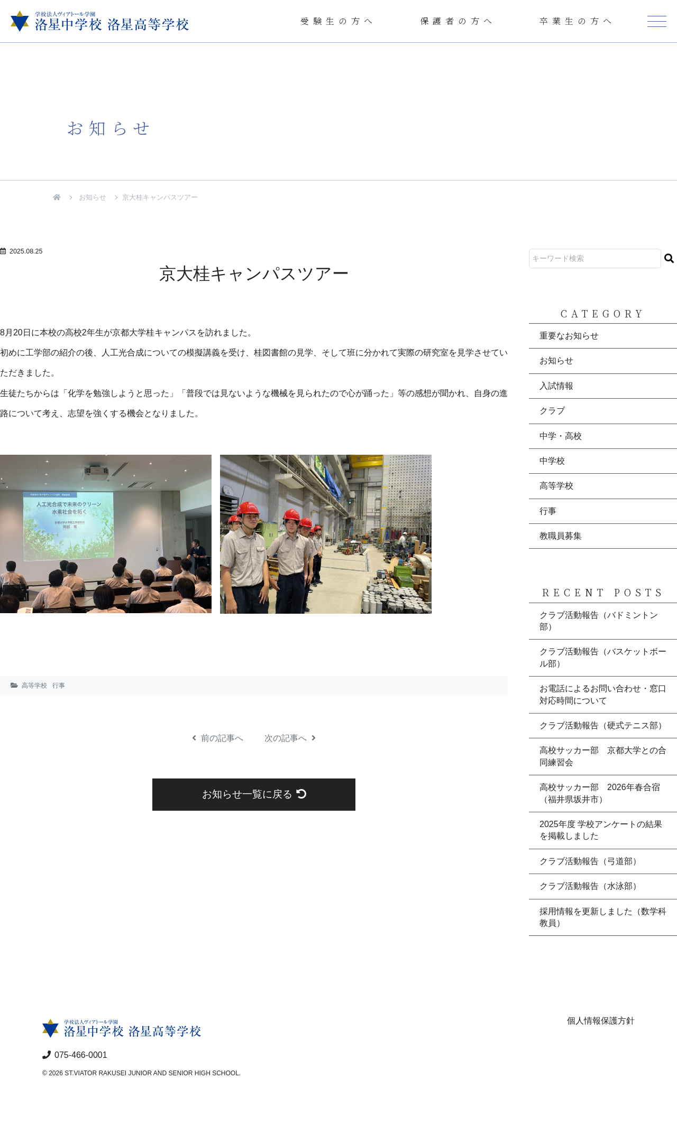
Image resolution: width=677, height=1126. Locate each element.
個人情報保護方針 (601, 1020)
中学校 (552, 460)
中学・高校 (560, 435)
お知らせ (92, 197)
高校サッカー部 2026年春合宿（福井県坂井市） (599, 793)
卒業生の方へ (577, 21)
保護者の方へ (458, 21)
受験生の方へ (338, 21)
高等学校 (34, 685)
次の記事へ (290, 738)
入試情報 (556, 385)
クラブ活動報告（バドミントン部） (598, 621)
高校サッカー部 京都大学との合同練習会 (602, 756)
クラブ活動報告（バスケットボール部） (602, 657)
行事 (58, 685)
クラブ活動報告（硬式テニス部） (602, 725)
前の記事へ (217, 738)
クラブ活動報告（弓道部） (590, 861)
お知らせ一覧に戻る (254, 794)
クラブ (552, 410)
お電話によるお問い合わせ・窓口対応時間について (602, 694)
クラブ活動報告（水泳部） (590, 885)
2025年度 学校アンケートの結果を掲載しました (600, 830)
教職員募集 (560, 535)
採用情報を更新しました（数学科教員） (602, 917)
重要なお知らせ (569, 335)
